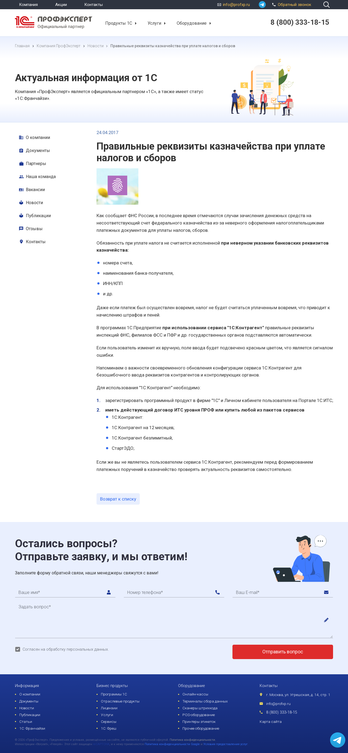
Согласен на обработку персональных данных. (66, 649)
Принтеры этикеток (199, 721)
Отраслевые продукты (120, 701)
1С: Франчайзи (32, 728)
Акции (61, 4)
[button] (135, 23)
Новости (34, 202)
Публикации (38, 215)
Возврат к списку (118, 499)
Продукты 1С (118, 23)
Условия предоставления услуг (225, 744)
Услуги (154, 23)
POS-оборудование (198, 715)
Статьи (25, 721)
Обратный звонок (290, 4)
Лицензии (109, 708)
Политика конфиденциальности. (193, 740)
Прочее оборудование (200, 728)
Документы (38, 150)
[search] (326, 4)
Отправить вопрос (282, 651)
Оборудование (192, 23)
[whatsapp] (262, 4)
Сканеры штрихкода (199, 708)
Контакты (93, 4)
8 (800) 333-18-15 (281, 712)
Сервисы (108, 721)
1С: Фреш (108, 728)
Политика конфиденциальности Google (172, 744)
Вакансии (35, 189)
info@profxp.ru (236, 4)
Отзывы (34, 228)
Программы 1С (114, 694)
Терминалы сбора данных (205, 701)
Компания (28, 4)
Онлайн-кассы (195, 694)
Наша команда (41, 176)
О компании (38, 137)
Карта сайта (271, 721)
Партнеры (36, 163)
